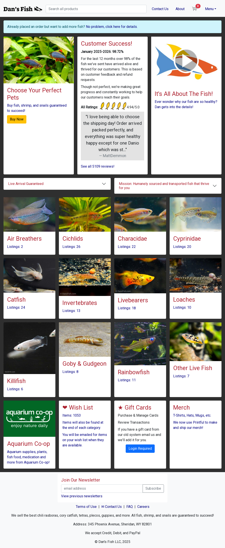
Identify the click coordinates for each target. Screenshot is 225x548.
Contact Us (160, 9)
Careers (143, 507)
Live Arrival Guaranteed (26, 184)
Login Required (140, 448)
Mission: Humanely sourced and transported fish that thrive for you (164, 186)
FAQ (129, 507)
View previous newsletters (81, 496)
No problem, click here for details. (112, 27)
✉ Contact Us (111, 507)
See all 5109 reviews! (97, 166)
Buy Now (17, 119)
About (180, 9)
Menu (209, 9)
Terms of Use (86, 507)
